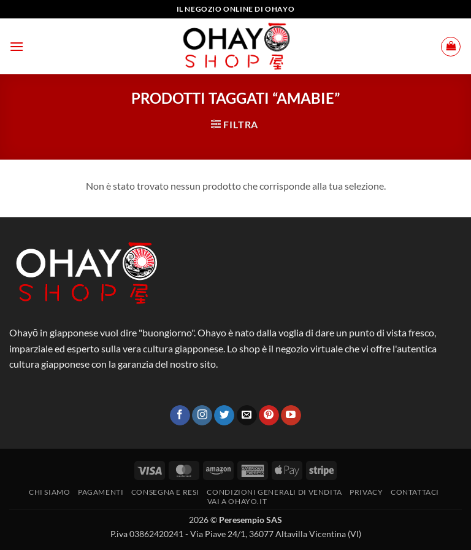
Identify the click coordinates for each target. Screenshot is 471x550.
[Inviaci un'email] (247, 415)
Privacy (366, 492)
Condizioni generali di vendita (274, 492)
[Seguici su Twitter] (224, 415)
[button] (16, 46)
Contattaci (415, 492)
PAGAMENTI (101, 492)
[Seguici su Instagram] (202, 415)
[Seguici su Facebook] (180, 415)
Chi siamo (50, 492)
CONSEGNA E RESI (165, 492)
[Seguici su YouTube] (291, 415)
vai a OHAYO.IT (237, 501)
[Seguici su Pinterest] (269, 415)
